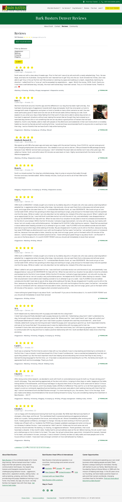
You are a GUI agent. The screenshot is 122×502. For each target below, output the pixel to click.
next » (48, 447)
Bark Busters (7, 460)
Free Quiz (94, 8)
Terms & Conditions (38, 498)
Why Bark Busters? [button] (53, 8)
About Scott (48, 26)
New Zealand (50, 472)
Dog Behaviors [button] (76, 8)
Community (73, 26)
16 (45, 447)
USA (76, 472)
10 (34, 447)
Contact (57, 26)
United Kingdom (65, 472)
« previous (18, 447)
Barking (22, 53)
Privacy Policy (26, 498)
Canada (59, 468)
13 (39, 447)
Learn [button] (100, 8)
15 (43, 447)
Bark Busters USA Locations (52, 480)
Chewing (22, 55)
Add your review (23, 42)
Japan (68, 468)
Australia (48, 468)
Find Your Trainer (112, 8)
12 (37, 447)
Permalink (104, 90)
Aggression (22, 51)
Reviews (86, 8)
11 (36, 447)
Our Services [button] (66, 8)
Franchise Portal (51, 498)
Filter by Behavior (20, 48)
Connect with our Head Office (53, 476)
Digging (22, 57)
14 (41, 447)
